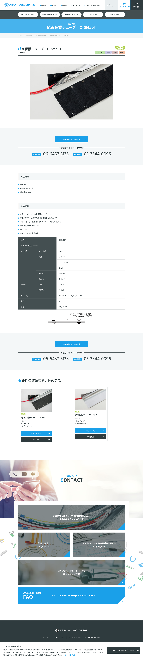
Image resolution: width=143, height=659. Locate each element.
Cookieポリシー (72, 655)
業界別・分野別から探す (49, 14)
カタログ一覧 (75, 5)
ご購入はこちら (35, 433)
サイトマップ (46, 638)
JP (107, 5)
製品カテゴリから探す (28, 14)
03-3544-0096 (97, 154)
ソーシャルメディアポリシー (92, 638)
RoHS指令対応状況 (71, 14)
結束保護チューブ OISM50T (59, 35)
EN (111, 5)
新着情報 (53, 5)
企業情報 (64, 5)
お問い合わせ (137, 7)
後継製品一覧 (115, 14)
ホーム (20, 35)
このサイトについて (59, 638)
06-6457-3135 (56, 154)
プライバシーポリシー (74, 638)
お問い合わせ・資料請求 (71, 139)
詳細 (35, 439)
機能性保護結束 (41, 35)
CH (115, 5)
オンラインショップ (124, 7)
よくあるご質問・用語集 (92, 5)
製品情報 (43, 5)
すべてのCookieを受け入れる (124, 650)
